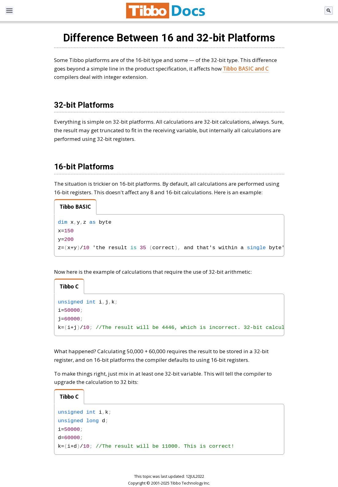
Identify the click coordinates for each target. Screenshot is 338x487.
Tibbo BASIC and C (246, 68)
